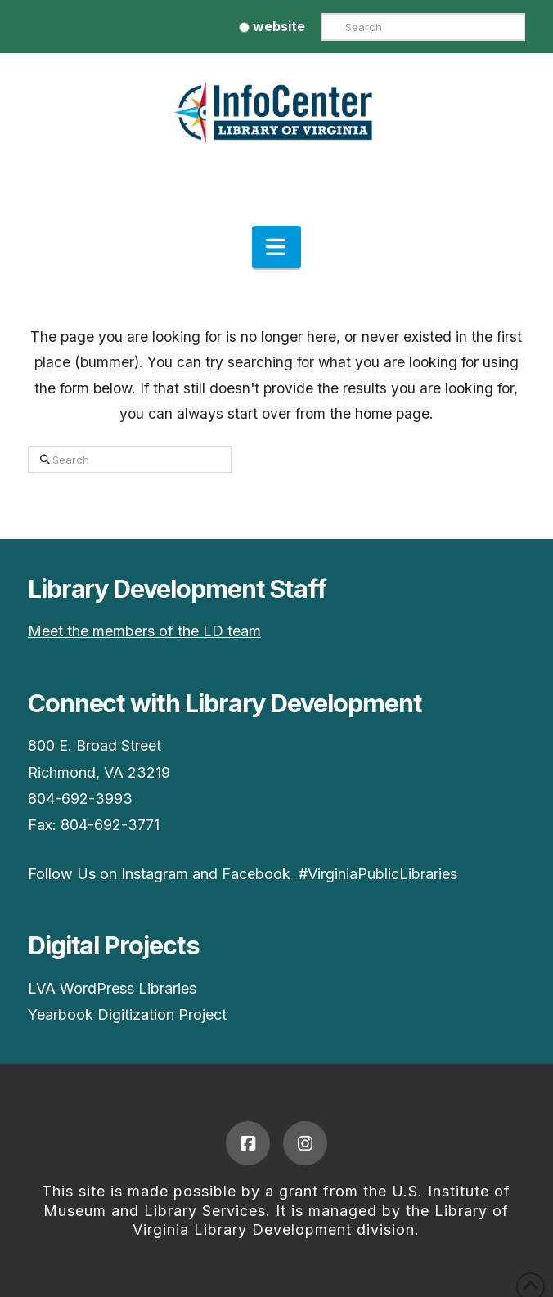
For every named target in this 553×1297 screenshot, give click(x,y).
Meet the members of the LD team (144, 631)
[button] (276, 247)
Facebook (256, 873)
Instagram (154, 873)
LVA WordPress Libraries (112, 988)
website (272, 26)
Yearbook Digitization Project (127, 1014)
